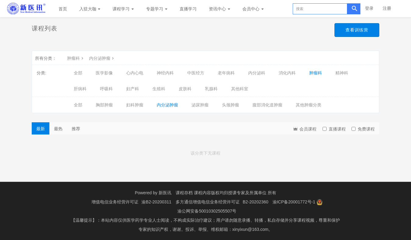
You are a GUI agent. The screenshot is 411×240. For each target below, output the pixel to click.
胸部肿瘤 (104, 104)
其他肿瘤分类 (308, 104)
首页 (63, 8)
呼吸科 (106, 88)
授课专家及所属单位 (247, 192)
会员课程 (304, 128)
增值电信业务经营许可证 (114, 201)
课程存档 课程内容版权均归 (202, 192)
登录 (369, 8)
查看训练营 (356, 29)
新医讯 (165, 192)
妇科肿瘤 (134, 104)
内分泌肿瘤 (102, 58)
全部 (78, 72)
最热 (58, 128)
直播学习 (188, 8)
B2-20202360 (255, 201)
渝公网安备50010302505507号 (206, 211)
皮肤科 (185, 88)
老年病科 (226, 72)
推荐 (76, 128)
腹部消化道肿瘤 (267, 104)
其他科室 (239, 88)
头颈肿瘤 (230, 104)
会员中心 (253, 8)
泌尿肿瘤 (200, 104)
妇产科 (132, 88)
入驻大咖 (90, 8)
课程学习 (123, 8)
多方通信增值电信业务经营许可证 (208, 201)
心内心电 (134, 72)
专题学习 (156, 8)
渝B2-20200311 (156, 201)
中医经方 (195, 72)
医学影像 (104, 72)
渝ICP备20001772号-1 (294, 201)
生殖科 (158, 88)
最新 (40, 128)
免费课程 (363, 129)
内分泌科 (256, 72)
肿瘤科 (76, 58)
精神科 (341, 72)
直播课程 (334, 129)
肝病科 (80, 88)
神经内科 (165, 72)
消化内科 (287, 72)
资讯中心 (219, 8)
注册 (387, 8)
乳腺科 (211, 88)
